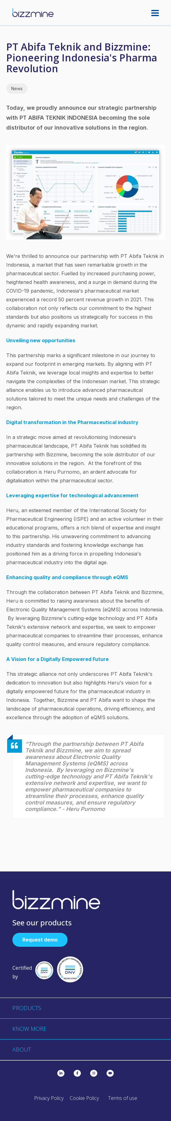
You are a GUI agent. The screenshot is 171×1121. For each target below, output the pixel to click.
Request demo (40, 940)
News (17, 88)
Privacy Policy (49, 1098)
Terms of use (122, 1098)
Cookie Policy (84, 1098)
